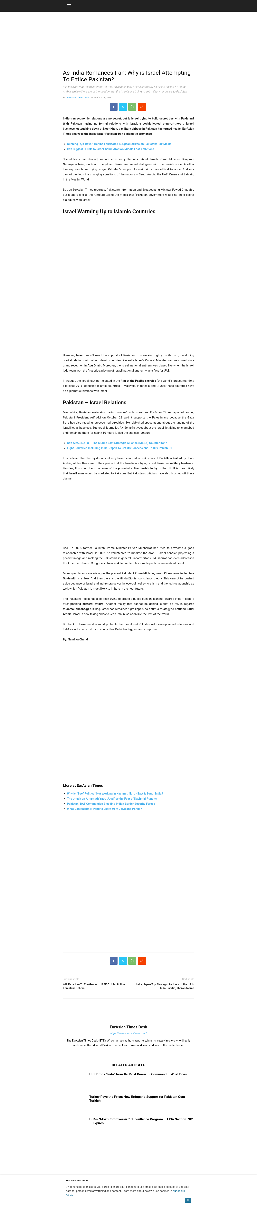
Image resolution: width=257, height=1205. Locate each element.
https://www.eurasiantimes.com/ (128, 1033)
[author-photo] (128, 1021)
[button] (69, 6)
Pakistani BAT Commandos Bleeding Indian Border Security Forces (111, 803)
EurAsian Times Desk (77, 97)
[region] (128, 42)
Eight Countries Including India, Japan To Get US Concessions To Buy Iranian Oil (119, 448)
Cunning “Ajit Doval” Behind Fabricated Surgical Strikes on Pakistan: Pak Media (119, 144)
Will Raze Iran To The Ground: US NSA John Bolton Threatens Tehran (94, 986)
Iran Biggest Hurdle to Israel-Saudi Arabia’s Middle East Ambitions (110, 149)
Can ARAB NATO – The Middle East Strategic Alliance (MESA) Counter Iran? (117, 443)
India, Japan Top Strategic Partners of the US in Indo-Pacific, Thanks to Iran (165, 986)
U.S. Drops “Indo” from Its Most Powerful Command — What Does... (139, 1074)
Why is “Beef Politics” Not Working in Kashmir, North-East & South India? (115, 793)
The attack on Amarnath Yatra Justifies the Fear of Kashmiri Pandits (112, 798)
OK (188, 1200)
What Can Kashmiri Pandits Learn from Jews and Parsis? (104, 809)
